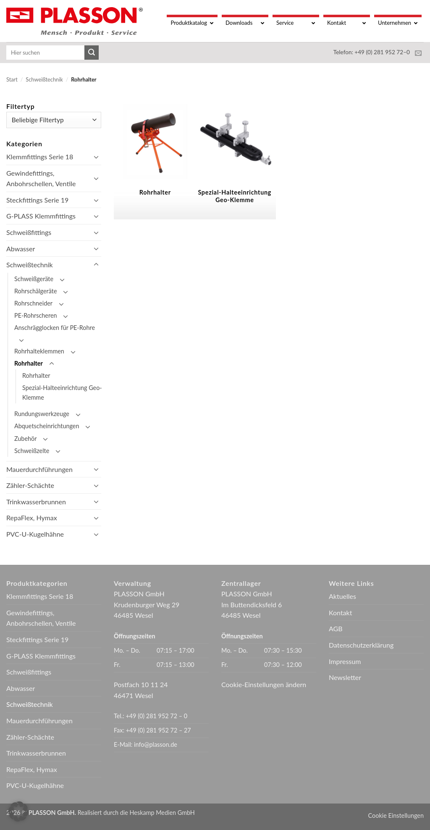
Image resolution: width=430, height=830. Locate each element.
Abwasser (20, 249)
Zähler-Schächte (30, 485)
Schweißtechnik (44, 79)
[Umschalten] (96, 157)
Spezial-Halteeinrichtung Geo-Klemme (62, 392)
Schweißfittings (28, 232)
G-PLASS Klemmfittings (41, 216)
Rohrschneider (33, 303)
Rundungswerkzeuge (41, 413)
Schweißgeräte (33, 278)
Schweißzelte (31, 450)
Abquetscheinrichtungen (46, 425)
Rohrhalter (28, 363)
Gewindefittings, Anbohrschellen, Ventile (41, 178)
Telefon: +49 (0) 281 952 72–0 (371, 52)
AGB (336, 628)
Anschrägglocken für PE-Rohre (54, 327)
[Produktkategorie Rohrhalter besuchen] (149, 160)
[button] (18, 811)
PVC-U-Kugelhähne (35, 534)
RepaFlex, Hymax (31, 518)
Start (12, 79)
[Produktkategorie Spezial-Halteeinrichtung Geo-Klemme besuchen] (229, 160)
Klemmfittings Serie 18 (39, 157)
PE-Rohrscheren (35, 315)
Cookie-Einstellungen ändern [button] (263, 684)
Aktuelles (342, 596)
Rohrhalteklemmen (39, 351)
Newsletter (345, 677)
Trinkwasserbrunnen (36, 502)
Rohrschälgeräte (35, 291)
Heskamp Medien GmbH (162, 812)
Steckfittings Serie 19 (37, 200)
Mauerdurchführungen (39, 469)
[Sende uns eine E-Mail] (418, 53)
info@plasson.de (155, 744)
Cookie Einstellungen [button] (396, 815)
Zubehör (25, 438)
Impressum (345, 661)
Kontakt (340, 613)
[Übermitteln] (91, 52)
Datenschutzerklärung (361, 645)
